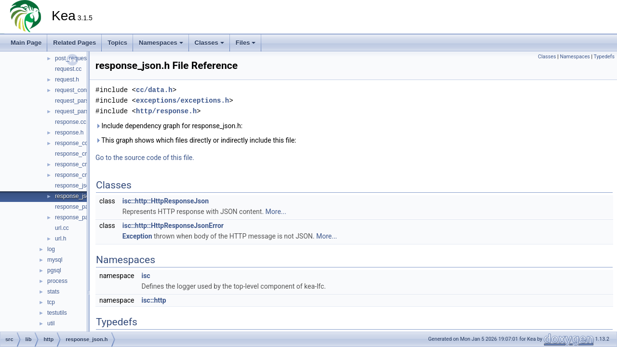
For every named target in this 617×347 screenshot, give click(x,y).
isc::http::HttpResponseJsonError (173, 225)
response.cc (70, 122)
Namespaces (161, 42)
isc (145, 276)
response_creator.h (80, 164)
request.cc (68, 69)
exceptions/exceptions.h (182, 100)
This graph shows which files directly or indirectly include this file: (195, 140)
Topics (117, 42)
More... (276, 211)
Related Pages (74, 42)
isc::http (153, 300)
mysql (54, 259)
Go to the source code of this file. (144, 157)
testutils (57, 312)
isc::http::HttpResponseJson (165, 201)
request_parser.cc (78, 100)
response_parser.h (79, 217)
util (50, 323)
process (57, 281)
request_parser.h (76, 111)
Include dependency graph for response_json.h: (168, 126)
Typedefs (604, 56)
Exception (137, 236)
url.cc (62, 228)
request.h (67, 79)
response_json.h (76, 196)
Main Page (26, 42)
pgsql (54, 270)
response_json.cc (77, 185)
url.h (60, 238)
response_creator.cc (81, 153)
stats (53, 291)
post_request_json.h (81, 58)
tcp (51, 302)
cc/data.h (154, 89)
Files (246, 42)
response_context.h (80, 143)
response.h (69, 132)
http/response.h (166, 111)
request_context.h (78, 90)
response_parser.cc (80, 206)
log (51, 249)
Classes (209, 42)
